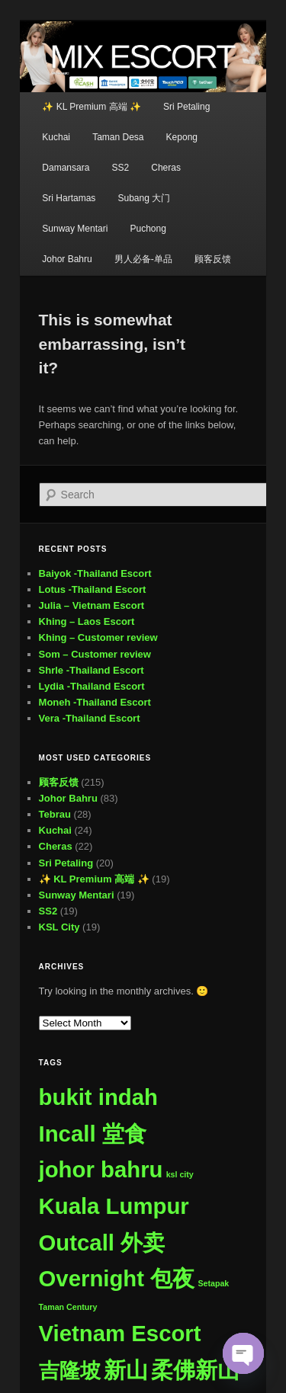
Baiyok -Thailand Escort (95, 573)
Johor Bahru (67, 259)
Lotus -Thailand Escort (92, 589)
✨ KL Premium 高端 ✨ (91, 106)
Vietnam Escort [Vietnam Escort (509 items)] (120, 1333)
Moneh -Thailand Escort (95, 702)
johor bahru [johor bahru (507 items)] (101, 1169)
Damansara (65, 167)
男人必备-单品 (143, 259)
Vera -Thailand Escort (89, 718)
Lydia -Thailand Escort (92, 686)
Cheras (166, 167)
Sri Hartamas (68, 198)
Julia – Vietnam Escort (92, 605)
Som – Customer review (95, 654)
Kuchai (56, 137)
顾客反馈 (212, 259)
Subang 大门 (143, 198)
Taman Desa (117, 137)
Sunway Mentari (75, 228)
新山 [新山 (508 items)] (126, 1369)
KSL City (59, 927)
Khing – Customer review (98, 637)
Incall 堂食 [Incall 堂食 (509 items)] (92, 1133)
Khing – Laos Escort (87, 621)
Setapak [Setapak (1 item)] (213, 1283)
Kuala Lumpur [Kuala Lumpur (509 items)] (114, 1205)
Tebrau (55, 814)
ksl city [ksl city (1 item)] (180, 1174)
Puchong (147, 228)
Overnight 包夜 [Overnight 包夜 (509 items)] (117, 1278)
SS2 (120, 167)
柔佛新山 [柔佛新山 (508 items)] (195, 1369)
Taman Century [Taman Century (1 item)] (68, 1306)
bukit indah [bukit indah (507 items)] (98, 1097)
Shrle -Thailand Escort (91, 670)
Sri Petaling (186, 106)
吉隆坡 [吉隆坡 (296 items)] (70, 1370)
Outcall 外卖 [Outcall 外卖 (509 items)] (102, 1242)
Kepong (182, 137)
